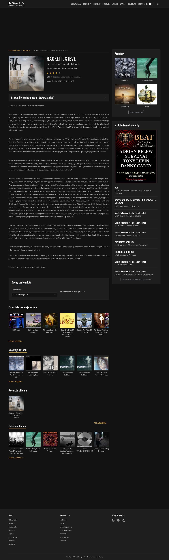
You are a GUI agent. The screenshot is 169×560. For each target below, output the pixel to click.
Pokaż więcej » (15, 341)
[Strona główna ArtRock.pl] (17, 4)
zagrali (11, 534)
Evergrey (124, 80)
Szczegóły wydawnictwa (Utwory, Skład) (32, 97)
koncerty (12, 523)
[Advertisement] (84, 27)
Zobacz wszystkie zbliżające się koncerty (136, 279)
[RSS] (123, 520)
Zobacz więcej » (16, 458)
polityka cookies (66, 530)
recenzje (12, 530)
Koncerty (87, 3)
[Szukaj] (158, 4)
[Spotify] (118, 520)
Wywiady (123, 3)
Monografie (143, 3)
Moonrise (125, 107)
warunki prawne (66, 527)
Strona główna (14, 50)
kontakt (63, 541)
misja (62, 523)
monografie (13, 537)
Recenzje (106, 3)
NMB (147, 107)
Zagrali (114, 3)
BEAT (117, 187)
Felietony (132, 3)
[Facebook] (113, 520)
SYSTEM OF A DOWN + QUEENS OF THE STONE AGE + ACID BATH (135, 202)
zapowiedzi (13, 527)
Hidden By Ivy (147, 80)
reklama (63, 534)
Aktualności (76, 3)
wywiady (12, 544)
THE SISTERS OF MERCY (124, 242)
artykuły (12, 541)
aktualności (13, 520)
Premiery (97, 3)
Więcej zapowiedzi (136, 112)
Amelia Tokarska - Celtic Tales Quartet (130, 212)
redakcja (63, 520)
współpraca (64, 537)
